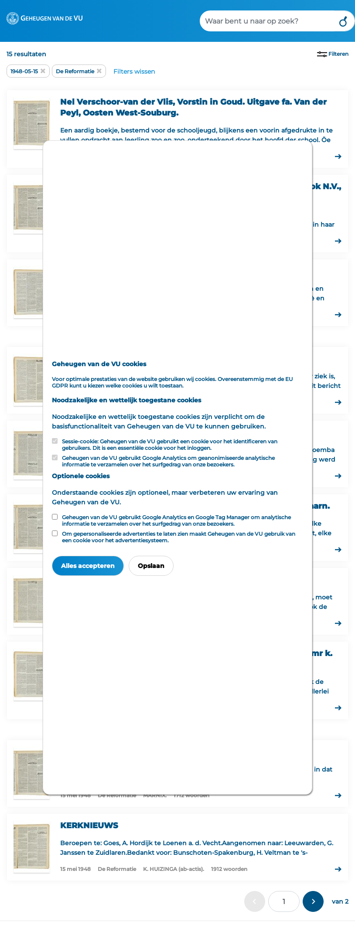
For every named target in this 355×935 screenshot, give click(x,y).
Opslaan (151, 566)
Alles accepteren (88, 566)
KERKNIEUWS (89, 825)
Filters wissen (134, 71)
